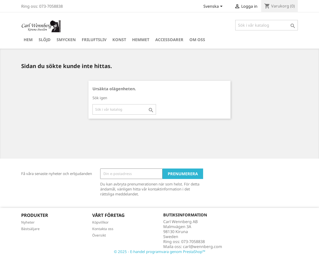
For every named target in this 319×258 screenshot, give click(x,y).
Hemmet (140, 39)
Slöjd (45, 39)
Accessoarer (169, 39)
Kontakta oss (102, 228)
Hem (28, 39)
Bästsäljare (30, 228)
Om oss (197, 39)
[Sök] (266, 25)
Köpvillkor (100, 222)
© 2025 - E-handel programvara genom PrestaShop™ (159, 251)
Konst (119, 39)
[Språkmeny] (213, 7)
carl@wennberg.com (202, 246)
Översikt (99, 235)
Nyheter (28, 222)
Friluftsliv (94, 39)
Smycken (66, 39)
